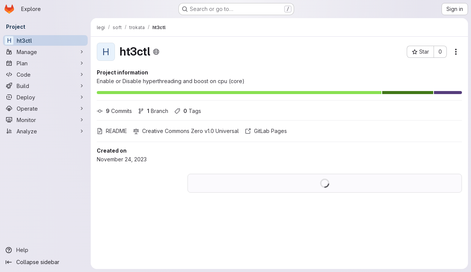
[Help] (45, 250)
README (112, 131)
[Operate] (45, 108)
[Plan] (45, 63)
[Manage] (45, 51)
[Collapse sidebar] (45, 262)
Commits (114, 111)
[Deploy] (45, 97)
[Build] (45, 85)
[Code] (45, 74)
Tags (187, 111)
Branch (153, 111)
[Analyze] (45, 131)
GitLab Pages (266, 131)
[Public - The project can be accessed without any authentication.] (156, 52)
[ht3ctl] (45, 40)
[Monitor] (45, 119)
